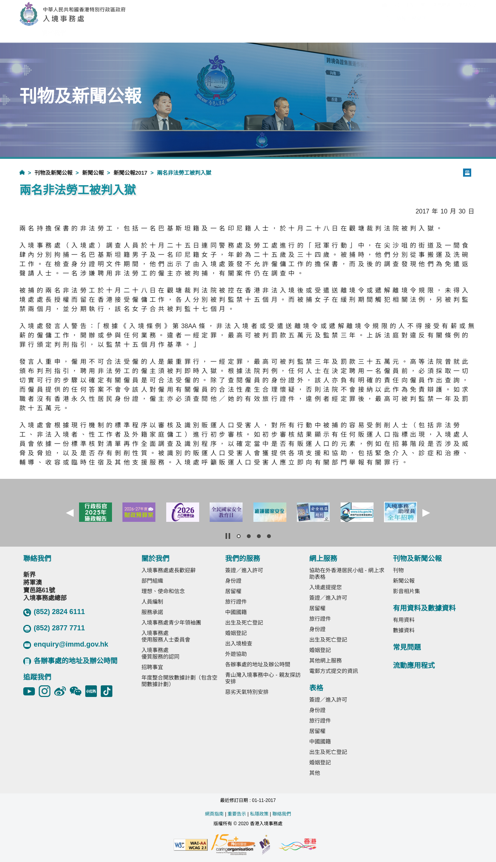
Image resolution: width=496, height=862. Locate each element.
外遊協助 (236, 654)
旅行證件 (236, 602)
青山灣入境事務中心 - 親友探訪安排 (262, 678)
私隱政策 (259, 814)
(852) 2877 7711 (54, 628)
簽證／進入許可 (244, 570)
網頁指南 (214, 814)
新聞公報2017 (130, 173)
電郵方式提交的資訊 (333, 671)
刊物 (398, 570)
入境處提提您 (325, 587)
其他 (314, 773)
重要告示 (236, 814)
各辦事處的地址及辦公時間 (70, 661)
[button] (70, 513)
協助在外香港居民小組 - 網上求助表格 (346, 573)
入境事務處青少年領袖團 (171, 622)
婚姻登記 (236, 633)
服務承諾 (152, 612)
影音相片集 (406, 591)
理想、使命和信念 (163, 591)
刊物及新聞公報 (53, 173)
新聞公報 (93, 173)
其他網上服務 (325, 660)
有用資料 (404, 620)
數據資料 (404, 630)
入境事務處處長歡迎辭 (168, 570)
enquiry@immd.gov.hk (65, 644)
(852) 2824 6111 (54, 612)
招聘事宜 (152, 667)
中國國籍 (236, 612)
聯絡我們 (281, 814)
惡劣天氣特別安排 (247, 692)
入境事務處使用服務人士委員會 (165, 636)
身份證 (233, 581)
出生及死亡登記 (244, 622)
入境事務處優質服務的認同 (160, 653)
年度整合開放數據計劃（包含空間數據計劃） (179, 680)
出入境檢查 (238, 643)
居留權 (233, 591)
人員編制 (152, 602)
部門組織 (152, 581)
